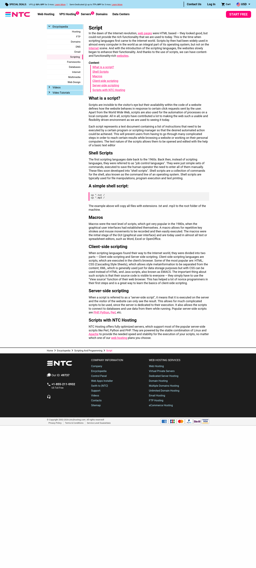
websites (123, 55)
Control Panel (99, 376)
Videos (57, 87)
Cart (226, 4)
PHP (96, 312)
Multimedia (74, 77)
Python (104, 312)
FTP (78, 36)
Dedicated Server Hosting (163, 376)
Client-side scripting (105, 81)
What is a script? (103, 67)
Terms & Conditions (74, 423)
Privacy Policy (55, 423)
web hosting (119, 338)
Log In (211, 4)
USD (241, 4)
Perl (113, 312)
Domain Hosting (158, 380)
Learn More (60, 4)
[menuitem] (194, 4)
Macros (97, 76)
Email (77, 51)
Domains (101, 14)
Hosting (76, 31)
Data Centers (121, 14)
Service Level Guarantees (99, 423)
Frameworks (73, 62)
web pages (145, 33)
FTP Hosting (156, 400)
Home (50, 350)
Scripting (75, 56)
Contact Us (194, 4)
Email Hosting (157, 395)
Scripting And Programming (88, 350)
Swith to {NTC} (99, 385)
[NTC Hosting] (17, 14)
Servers (86, 13)
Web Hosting (46, 14)
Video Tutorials (61, 92)
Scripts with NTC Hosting (108, 90)
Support (95, 390)
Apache (94, 334)
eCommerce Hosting (161, 405)
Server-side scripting (105, 85)
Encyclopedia (60, 26)
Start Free (238, 14)
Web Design (74, 82)
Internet (76, 72)
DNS (78, 46)
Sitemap (96, 405)
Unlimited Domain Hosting (164, 390)
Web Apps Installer (102, 380)
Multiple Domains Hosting (164, 385)
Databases (74, 67)
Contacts (96, 400)
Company (96, 366)
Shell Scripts (100, 71)
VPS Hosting (67, 13)
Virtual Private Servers (162, 371)
